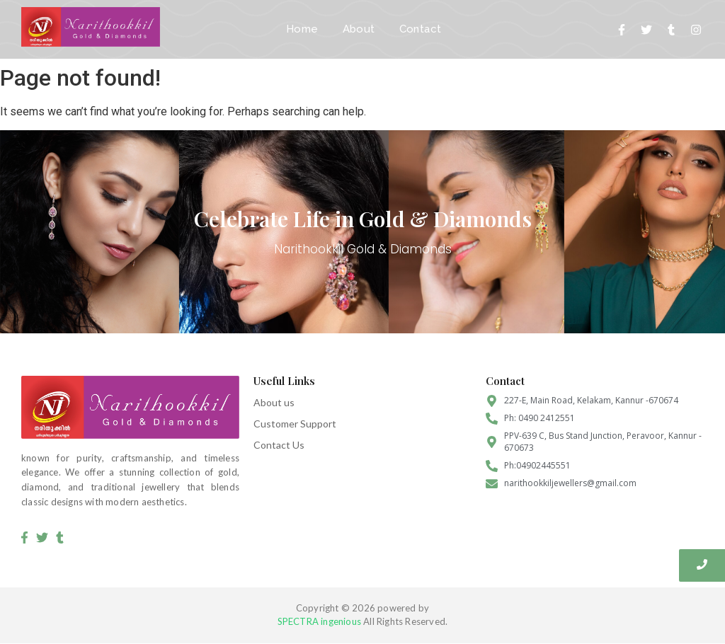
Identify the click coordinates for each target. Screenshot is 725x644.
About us (274, 402)
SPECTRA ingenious (319, 621)
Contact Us (278, 445)
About (359, 29)
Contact (420, 29)
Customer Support (294, 424)
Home (302, 29)
